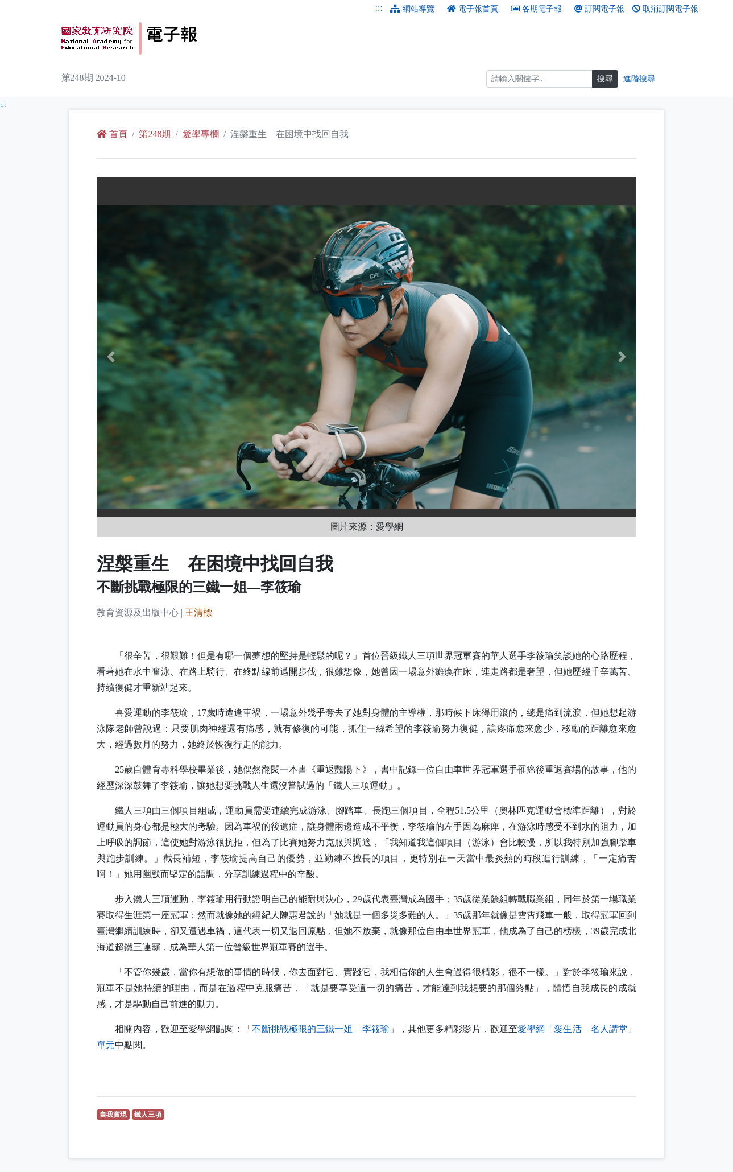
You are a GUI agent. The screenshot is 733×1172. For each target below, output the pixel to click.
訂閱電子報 (599, 9)
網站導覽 (412, 9)
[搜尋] (539, 79)
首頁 (112, 134)
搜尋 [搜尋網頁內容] (605, 79)
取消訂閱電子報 (665, 9)
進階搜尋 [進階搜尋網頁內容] (639, 79)
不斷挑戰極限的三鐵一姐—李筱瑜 (320, 1029)
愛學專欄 (201, 134)
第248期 (155, 134)
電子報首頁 (472, 9)
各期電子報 (536, 9)
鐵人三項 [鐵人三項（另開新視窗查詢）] (149, 1114)
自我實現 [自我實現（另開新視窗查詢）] (115, 1114)
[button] (137, 357)
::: (379, 8)
